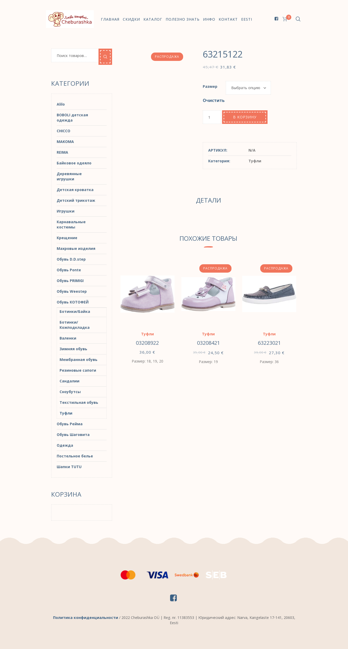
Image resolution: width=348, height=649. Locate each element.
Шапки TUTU (69, 466)
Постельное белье (75, 455)
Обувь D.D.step (71, 259)
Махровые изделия (76, 248)
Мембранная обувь (78, 359)
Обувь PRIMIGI (70, 280)
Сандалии (69, 380)
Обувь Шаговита (73, 434)
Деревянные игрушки (69, 176)
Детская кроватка (75, 189)
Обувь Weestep (72, 291)
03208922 (147, 342)
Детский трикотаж (76, 200)
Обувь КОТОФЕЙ (73, 302)
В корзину (245, 116)
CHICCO (63, 130)
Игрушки (65, 211)
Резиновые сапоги (78, 370)
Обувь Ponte (69, 269)
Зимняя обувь (73, 348)
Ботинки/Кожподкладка (75, 325)
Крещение (67, 237)
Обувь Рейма (70, 423)
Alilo (61, 104)
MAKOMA (65, 141)
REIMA (62, 152)
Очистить (214, 100)
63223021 (269, 342)
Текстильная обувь (79, 402)
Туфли (254, 160)
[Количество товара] (212, 117)
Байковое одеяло (74, 162)
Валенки (68, 338)
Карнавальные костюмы (71, 224)
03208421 (208, 342)
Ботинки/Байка (75, 311)
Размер (210, 86)
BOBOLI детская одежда (72, 117)
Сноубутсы (70, 391)
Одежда (65, 445)
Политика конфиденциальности (85, 617)
